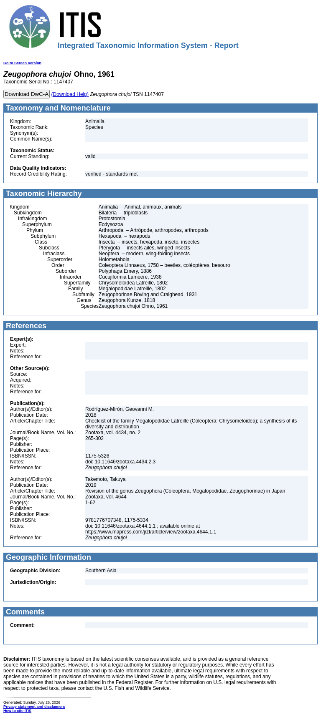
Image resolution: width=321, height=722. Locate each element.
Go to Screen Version (22, 63)
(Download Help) (70, 94)
